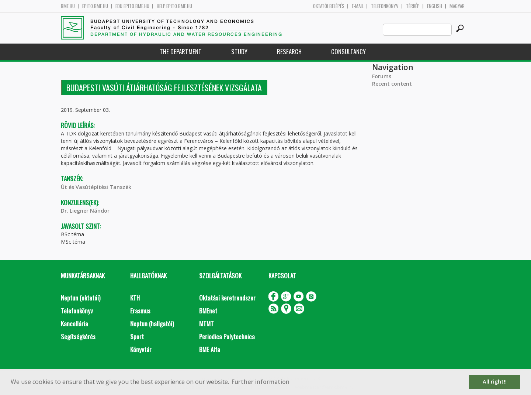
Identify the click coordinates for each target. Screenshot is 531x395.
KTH (135, 297)
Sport (137, 336)
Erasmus (140, 310)
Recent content (392, 83)
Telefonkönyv (385, 6)
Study (239, 51)
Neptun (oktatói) (80, 297)
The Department (181, 51)
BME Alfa (209, 349)
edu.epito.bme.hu (132, 6)
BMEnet (208, 310)
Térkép (413, 6)
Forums (381, 76)
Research (289, 51)
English (434, 6)
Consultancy (348, 51)
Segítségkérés (78, 336)
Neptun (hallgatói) (152, 323)
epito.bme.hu (95, 6)
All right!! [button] (495, 381)
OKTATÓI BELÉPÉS (328, 6)
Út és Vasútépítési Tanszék (96, 186)
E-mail (358, 6)
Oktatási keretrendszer (227, 297)
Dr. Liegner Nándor (85, 210)
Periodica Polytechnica (227, 336)
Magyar (457, 6)
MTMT (206, 323)
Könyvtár (141, 349)
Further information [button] (260, 382)
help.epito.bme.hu (174, 6)
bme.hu (68, 6)
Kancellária (74, 323)
